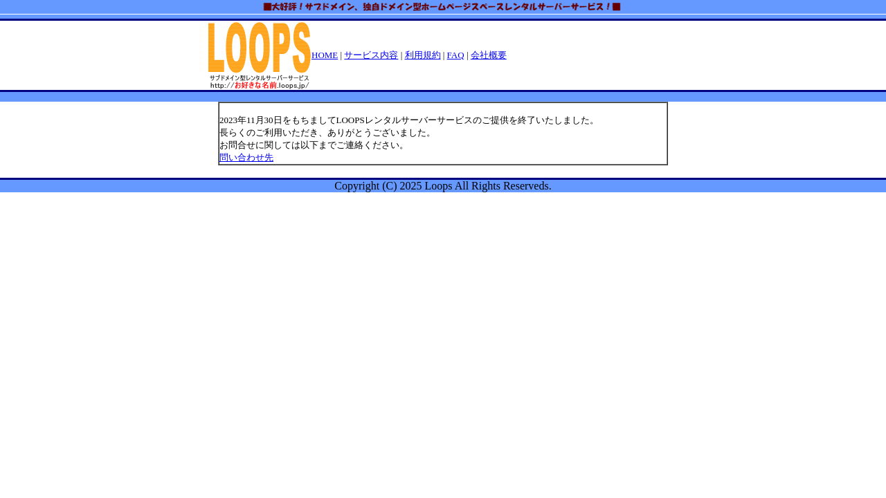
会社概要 (489, 55)
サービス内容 (371, 55)
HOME (324, 55)
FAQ (455, 55)
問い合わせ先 (246, 157)
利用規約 (423, 55)
